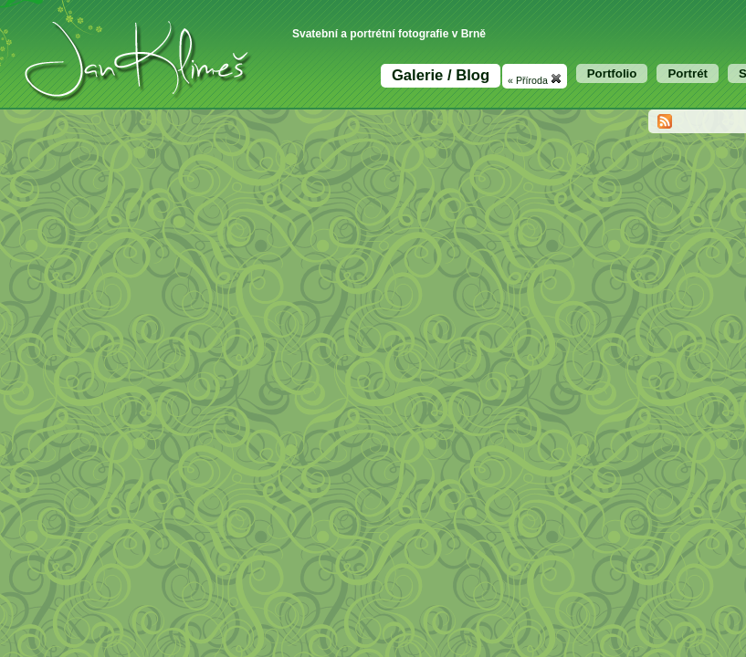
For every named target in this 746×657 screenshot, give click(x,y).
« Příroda (535, 79)
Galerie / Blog (440, 75)
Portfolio (612, 73)
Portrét (687, 73)
